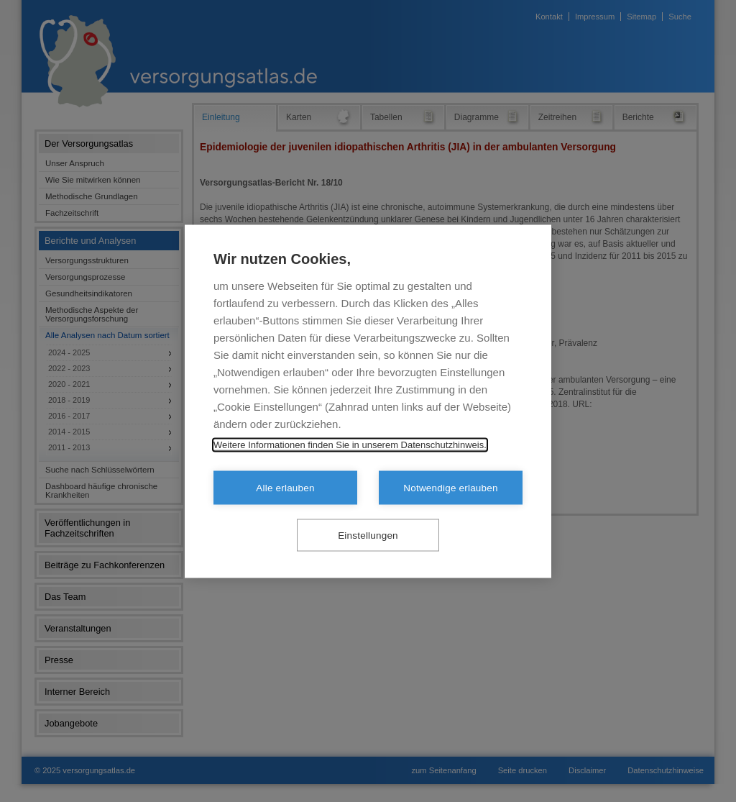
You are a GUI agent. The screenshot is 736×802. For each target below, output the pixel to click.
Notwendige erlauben (450, 487)
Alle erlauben (285, 487)
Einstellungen (368, 534)
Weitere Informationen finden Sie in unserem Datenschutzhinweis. (350, 444)
